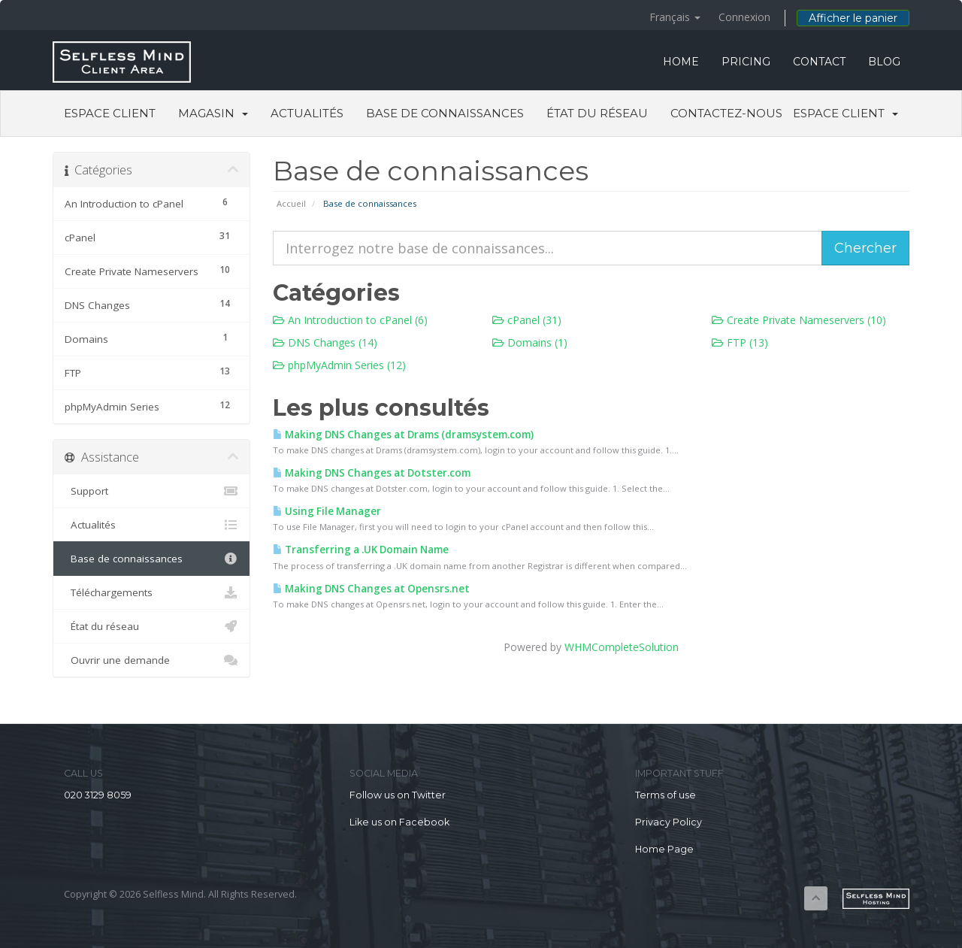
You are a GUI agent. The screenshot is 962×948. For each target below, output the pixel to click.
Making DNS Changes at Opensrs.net (371, 588)
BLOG (884, 61)
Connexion (744, 17)
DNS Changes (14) (325, 342)
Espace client (110, 113)
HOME (681, 61)
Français (674, 17)
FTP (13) (740, 342)
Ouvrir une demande (151, 660)
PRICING (746, 61)
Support (151, 491)
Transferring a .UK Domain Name (361, 549)
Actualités (307, 113)
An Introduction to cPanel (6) (350, 320)
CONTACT (819, 61)
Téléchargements (151, 592)
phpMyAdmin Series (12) (339, 365)
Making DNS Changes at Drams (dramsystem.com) (403, 434)
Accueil (291, 203)
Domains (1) (529, 342)
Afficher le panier (853, 18)
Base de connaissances (445, 113)
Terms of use (665, 795)
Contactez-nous (726, 113)
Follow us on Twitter (397, 795)
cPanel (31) (526, 320)
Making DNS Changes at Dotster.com (371, 473)
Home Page (664, 849)
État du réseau (597, 113)
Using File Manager (327, 511)
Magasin (213, 113)
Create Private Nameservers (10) (799, 320)
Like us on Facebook (399, 822)
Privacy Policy (668, 822)
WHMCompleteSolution (621, 647)
